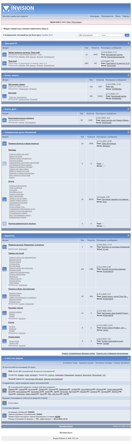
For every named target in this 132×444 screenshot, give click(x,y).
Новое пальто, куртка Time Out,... (115, 296)
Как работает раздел (114, 55)
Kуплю (11, 322)
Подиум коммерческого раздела (22, 224)
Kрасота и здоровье (16, 194)
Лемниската (23, 89)
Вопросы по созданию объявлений (115, 247)
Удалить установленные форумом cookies (78, 353)
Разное (11, 316)
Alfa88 (57, 417)
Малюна (99, 389)
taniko (47, 392)
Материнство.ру (66, 432)
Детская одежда (15, 262)
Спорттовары (14, 283)
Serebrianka (116, 98)
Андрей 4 (34, 375)
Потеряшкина (49, 57)
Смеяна (22, 304)
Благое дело (10, 109)
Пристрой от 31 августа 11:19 (118, 63)
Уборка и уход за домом (18, 198)
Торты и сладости (15, 188)
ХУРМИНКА (116, 89)
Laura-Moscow (86, 389)
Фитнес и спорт (14, 205)
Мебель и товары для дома (19, 171)
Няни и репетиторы (16, 196)
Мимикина (63, 389)
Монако (83, 392)
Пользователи (107, 16)
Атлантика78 (108, 271)
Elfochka (22, 57)
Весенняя (64, 392)
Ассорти (31, 389)
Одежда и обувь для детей (19, 154)
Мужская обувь (14, 302)
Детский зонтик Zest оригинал (114, 269)
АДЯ (27, 57)
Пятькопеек (96, 375)
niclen (27, 375)
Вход (69, 22)
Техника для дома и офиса (19, 169)
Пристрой (12, 61)
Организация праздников (18, 203)
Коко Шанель (21, 392)
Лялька (21, 122)
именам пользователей (53, 379)
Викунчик (72, 392)
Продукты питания (16, 160)
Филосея (40, 57)
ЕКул (10, 392)
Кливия (21, 375)
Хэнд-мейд (13, 190)
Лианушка (21, 394)
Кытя (42, 394)
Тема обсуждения (109, 143)
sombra (74, 389)
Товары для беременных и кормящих (22, 297)
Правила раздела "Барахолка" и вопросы (26, 245)
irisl (64, 394)
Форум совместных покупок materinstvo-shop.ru (25, 29)
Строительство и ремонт (18, 213)
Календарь (94, 16)
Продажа (12, 150)
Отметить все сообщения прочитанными (112, 353)
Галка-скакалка (113, 389)
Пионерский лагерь (118, 96)
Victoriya (52, 389)
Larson (105, 330)
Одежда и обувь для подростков (21, 268)
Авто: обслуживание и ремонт (20, 215)
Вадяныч (106, 146)
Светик (21, 389)
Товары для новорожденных (19, 272)
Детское (12, 327)
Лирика (42, 389)
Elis (112, 87)
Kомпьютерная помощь (17, 217)
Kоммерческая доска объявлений (20, 132)
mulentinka (59, 375)
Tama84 (106, 343)
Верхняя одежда (15, 260)
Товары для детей (16, 253)
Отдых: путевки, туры (17, 207)
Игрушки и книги (15, 270)
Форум (55, 438)
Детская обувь (14, 264)
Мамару (11, 389)
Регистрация (76, 22)
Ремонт (12, 177)
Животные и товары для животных (21, 173)
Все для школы (14, 266)
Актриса (104, 392)
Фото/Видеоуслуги (16, 192)
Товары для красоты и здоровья (21, 167)
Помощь (125, 16)
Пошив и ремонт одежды (18, 200)
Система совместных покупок (15, 16)
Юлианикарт (69, 375)
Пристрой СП (11, 43)
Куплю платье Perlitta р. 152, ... (114, 328)
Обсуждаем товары (16, 84)
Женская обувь (14, 295)
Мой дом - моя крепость (18, 97)
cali (55, 392)
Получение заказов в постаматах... (116, 199)
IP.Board (62, 438)
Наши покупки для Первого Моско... (115, 120)
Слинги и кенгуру (15, 279)
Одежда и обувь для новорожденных (22, 257)
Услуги (11, 181)
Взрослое (12, 329)
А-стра (105, 249)
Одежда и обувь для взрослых (20, 158)
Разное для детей (15, 156)
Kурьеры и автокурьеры (18, 186)
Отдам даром (14, 337)
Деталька (33, 89)
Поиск (118, 16)
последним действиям (34, 379)
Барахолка (10, 236)
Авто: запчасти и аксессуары (19, 175)
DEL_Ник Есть (53, 394)
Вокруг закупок (12, 75)
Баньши (33, 57)
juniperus (93, 392)
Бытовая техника (15, 312)
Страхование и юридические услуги (22, 209)
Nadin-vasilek (31, 394)
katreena (78, 375)
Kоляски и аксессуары (17, 274)
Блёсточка (23, 249)
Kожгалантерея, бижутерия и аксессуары (24, 163)
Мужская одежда (15, 299)
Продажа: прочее (15, 308)
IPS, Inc (75, 438)
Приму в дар (13, 343)
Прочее (12, 331)
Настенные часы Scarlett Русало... (115, 313)
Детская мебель (15, 281)
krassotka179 (36, 392)
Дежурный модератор (116, 57)
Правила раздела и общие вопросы (23, 143)
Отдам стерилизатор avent (112, 341)
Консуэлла (111, 65)
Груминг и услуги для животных (20, 211)
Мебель (12, 314)
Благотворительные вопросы (21, 118)
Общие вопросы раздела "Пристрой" (24, 52)
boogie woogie (24, 99)
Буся (105, 202)
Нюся (10, 394)
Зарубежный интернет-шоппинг (20, 165)
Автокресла (13, 277)
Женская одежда (15, 293)
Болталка (12, 93)
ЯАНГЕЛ (115, 392)
